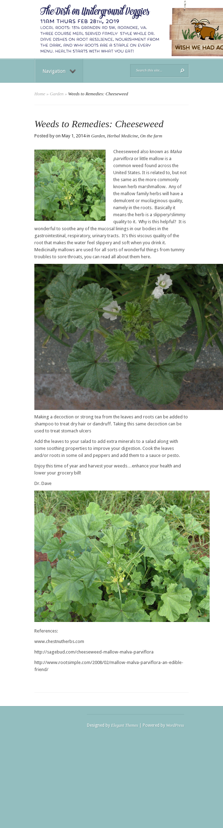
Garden (56, 93)
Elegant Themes (124, 725)
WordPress (175, 725)
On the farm (151, 135)
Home (39, 93)
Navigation (59, 71)
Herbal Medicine (122, 135)
